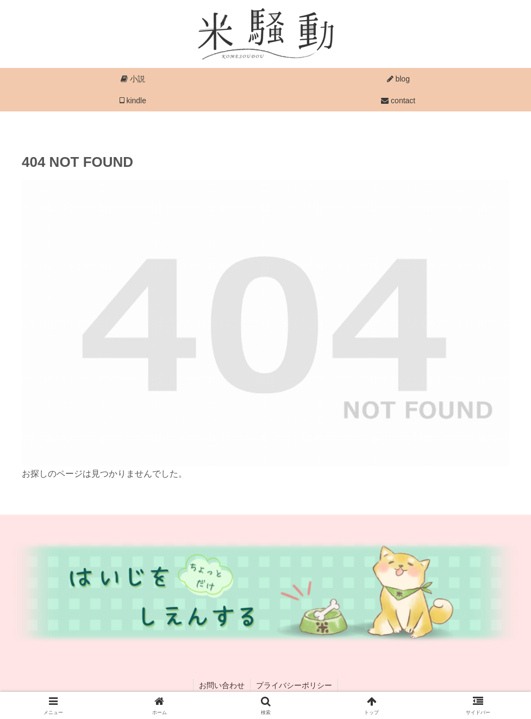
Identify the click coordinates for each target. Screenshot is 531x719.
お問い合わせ (222, 685)
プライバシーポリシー (294, 685)
